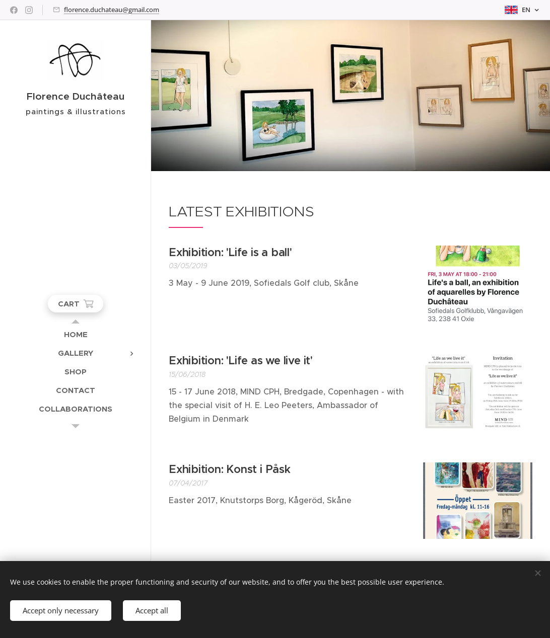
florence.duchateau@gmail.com (111, 9)
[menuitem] (75, 334)
